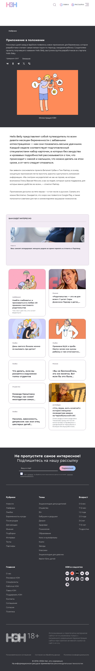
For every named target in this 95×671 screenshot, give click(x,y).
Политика (10, 612)
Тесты (8, 542)
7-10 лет (82, 525)
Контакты (10, 599)
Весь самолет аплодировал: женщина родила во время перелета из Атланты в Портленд (45, 248)
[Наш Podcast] (87, 579)
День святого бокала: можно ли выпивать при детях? (26, 347)
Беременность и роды (16, 516)
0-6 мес (82, 504)
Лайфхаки (13, 31)
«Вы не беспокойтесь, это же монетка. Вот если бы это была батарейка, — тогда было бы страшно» (65, 374)
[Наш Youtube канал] (82, 579)
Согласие (10, 607)
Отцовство (16, 386)
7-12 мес (82, 508)
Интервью (57, 405)
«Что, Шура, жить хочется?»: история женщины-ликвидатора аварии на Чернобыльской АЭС (67, 412)
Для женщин (11, 525)
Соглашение (11, 603)
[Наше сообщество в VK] (82, 573)
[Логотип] (11, 4)
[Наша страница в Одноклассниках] (87, 573)
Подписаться (67, 468)
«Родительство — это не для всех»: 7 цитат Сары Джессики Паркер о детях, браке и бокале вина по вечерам (66, 299)
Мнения (55, 293)
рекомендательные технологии (68, 664)
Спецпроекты (12, 582)
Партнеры (10, 546)
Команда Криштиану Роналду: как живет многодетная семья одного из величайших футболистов (24, 397)
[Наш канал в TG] (67, 573)
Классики (43, 550)
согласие (30, 474)
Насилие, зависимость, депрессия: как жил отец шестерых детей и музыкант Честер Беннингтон (26, 422)
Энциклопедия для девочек (51, 554)
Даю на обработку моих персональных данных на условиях (46, 475)
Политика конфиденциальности (76, 655)
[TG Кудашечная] (72, 573)
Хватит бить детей (47, 559)
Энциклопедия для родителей (52, 504)
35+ (40, 512)
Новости (13, 245)
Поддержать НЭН (14, 595)
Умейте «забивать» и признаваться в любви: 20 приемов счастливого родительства (24, 304)
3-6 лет (82, 521)
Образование (45, 533)
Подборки (10, 533)
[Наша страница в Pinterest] (77, 579)
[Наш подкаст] (67, 585)
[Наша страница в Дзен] (67, 579)
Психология (44, 529)
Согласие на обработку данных (47, 655)
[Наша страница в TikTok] (72, 579)
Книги (41, 542)
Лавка (64, 4)
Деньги (42, 521)
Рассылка (77, 4)
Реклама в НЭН (13, 578)
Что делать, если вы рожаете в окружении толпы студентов (24, 374)
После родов (12, 521)
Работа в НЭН (12, 586)
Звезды (42, 546)
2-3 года (82, 516)
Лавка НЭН (11, 590)
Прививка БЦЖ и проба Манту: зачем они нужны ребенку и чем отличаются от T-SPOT (66, 349)
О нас (8, 573)
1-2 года (82, 512)
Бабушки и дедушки (48, 516)
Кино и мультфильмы (48, 538)
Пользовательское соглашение (18, 655)
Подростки (84, 529)
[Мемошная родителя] (77, 573)
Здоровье (43, 525)
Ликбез (14, 343)
